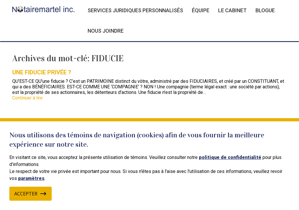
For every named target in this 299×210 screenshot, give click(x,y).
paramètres (31, 178)
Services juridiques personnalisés (135, 10)
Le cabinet (232, 10)
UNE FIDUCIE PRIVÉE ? (41, 72)
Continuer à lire (27, 98)
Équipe (200, 10)
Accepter (30, 193)
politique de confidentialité (230, 157)
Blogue (265, 10)
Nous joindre (106, 31)
